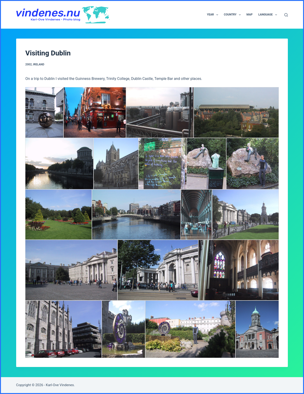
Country (233, 15)
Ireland (38, 64)
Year (213, 15)
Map (250, 14)
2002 (28, 64)
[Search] (286, 15)
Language (268, 15)
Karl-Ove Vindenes (60, 385)
